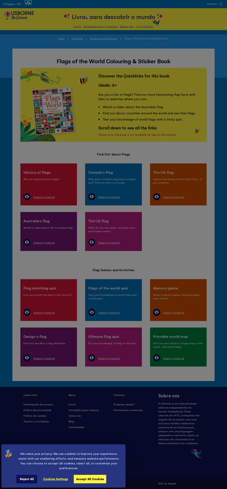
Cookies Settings (55, 479)
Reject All (27, 479)
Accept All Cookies (90, 479)
